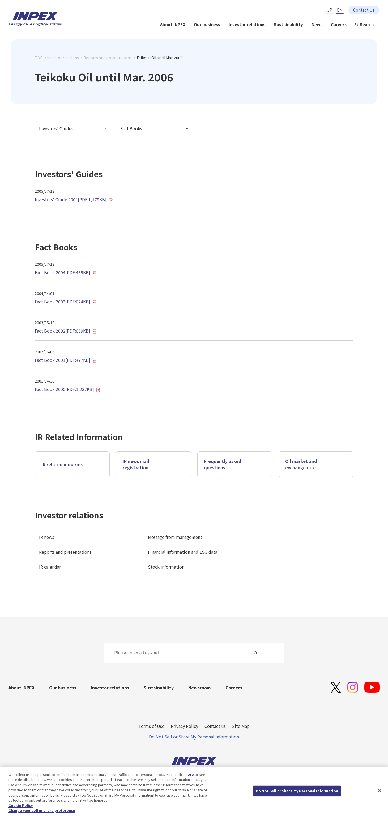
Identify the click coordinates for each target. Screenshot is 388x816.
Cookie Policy (20, 806)
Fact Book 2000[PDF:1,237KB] (67, 389)
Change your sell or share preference (41, 811)
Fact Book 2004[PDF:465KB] (66, 272)
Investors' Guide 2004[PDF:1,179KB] (74, 199)
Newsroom (199, 687)
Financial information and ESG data (182, 552)
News (317, 24)
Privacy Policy (184, 726)
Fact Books (131, 128)
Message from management (175, 537)
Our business (207, 24)
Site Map (241, 726)
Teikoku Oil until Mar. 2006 (159, 57)
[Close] (379, 791)
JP (329, 10)
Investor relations (247, 24)
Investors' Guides (56, 128)
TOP (38, 57)
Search (367, 24)
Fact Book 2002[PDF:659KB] (66, 331)
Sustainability (288, 24)
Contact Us (363, 10)
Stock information (166, 567)
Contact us (215, 726)
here (190, 775)
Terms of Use (151, 726)
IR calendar (50, 567)
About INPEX (172, 24)
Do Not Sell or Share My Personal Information (194, 736)
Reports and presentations (107, 57)
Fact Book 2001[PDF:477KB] (66, 360)
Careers (339, 24)
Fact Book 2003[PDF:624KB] (66, 301)
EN (340, 10)
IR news (46, 537)
